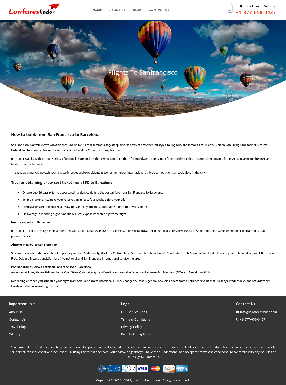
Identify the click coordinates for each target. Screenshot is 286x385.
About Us (117, 9)
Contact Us (159, 9)
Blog (137, 9)
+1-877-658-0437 (256, 12)
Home (97, 9)
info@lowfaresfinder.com (256, 312)
